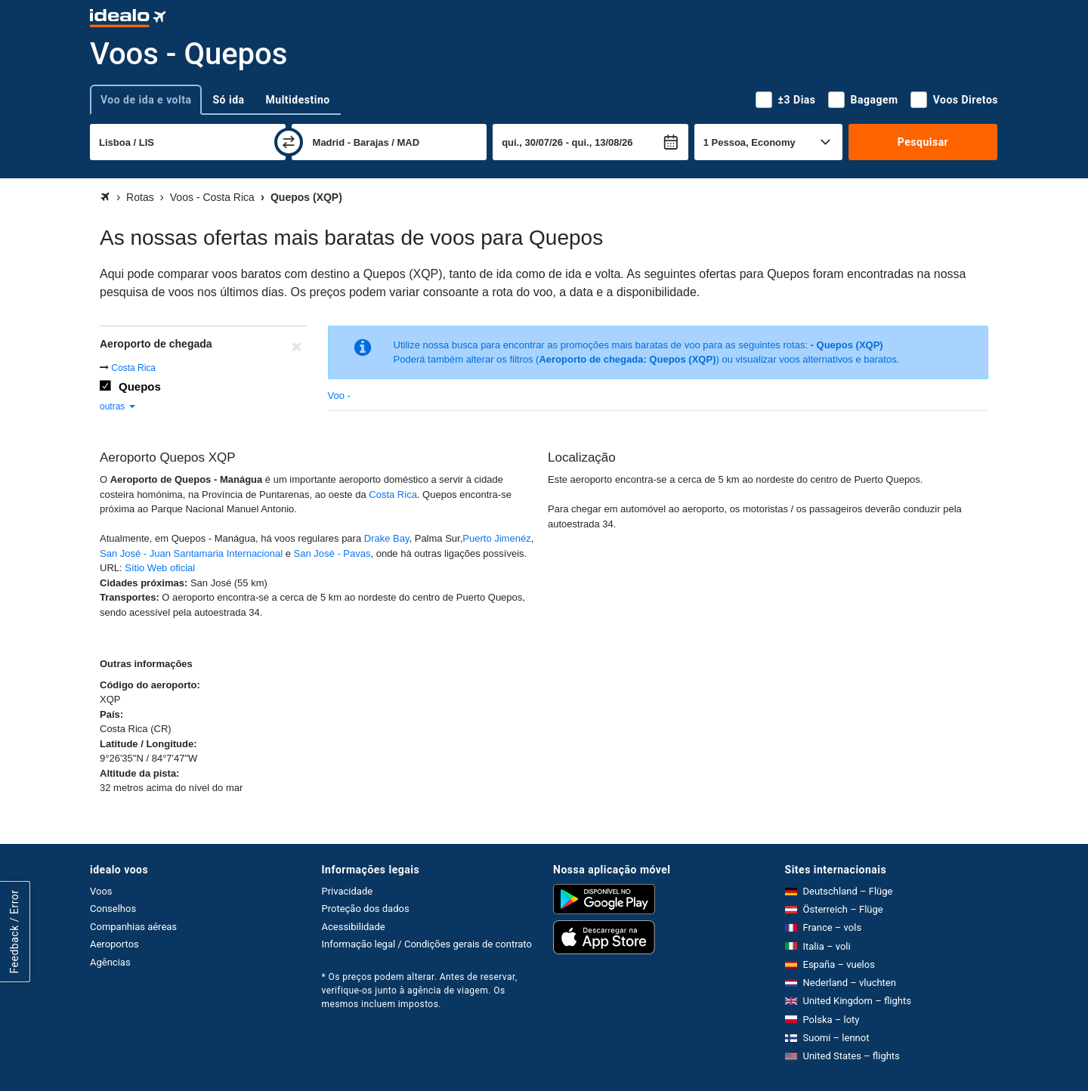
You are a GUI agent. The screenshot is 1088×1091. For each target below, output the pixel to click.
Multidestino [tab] (298, 100)
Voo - (339, 395)
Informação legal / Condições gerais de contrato (427, 944)
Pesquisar (923, 142)
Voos (101, 891)
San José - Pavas (332, 553)
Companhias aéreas (133, 926)
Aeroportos (114, 944)
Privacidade (347, 891)
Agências (110, 962)
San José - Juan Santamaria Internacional (191, 553)
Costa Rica (133, 368)
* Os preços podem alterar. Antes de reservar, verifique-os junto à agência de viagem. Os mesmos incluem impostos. (420, 990)
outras (118, 406)
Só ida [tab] (228, 100)
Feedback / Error (14, 931)
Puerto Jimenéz (496, 538)
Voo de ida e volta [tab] (145, 100)
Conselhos (113, 908)
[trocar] (288, 142)
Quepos (140, 386)
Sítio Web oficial (160, 567)
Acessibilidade (353, 926)
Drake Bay (387, 538)
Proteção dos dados (366, 908)
